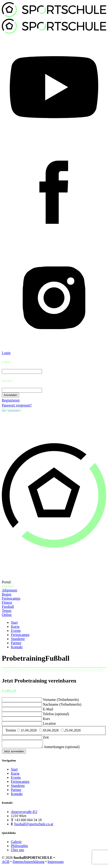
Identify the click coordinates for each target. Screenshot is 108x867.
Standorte (18, 639)
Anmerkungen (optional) (66, 748)
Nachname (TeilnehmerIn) (62, 704)
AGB (6, 863)
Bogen (6, 594)
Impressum (55, 863)
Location (49, 723)
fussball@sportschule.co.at (33, 825)
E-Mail (48, 709)
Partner (16, 643)
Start (14, 622)
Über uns (17, 851)
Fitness (7, 602)
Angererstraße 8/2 (24, 813)
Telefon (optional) (56, 714)
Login (6, 353)
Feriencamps (11, 598)
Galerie (16, 843)
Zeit (46, 737)
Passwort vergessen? (17, 405)
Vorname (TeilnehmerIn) (61, 700)
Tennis (6, 611)
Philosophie (19, 847)
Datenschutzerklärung (28, 863)
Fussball (8, 606)
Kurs (46, 719)
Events (16, 631)
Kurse (15, 626)
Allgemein (9, 590)
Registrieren (11, 400)
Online (7, 615)
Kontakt (17, 647)
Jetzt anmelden (14, 752)
